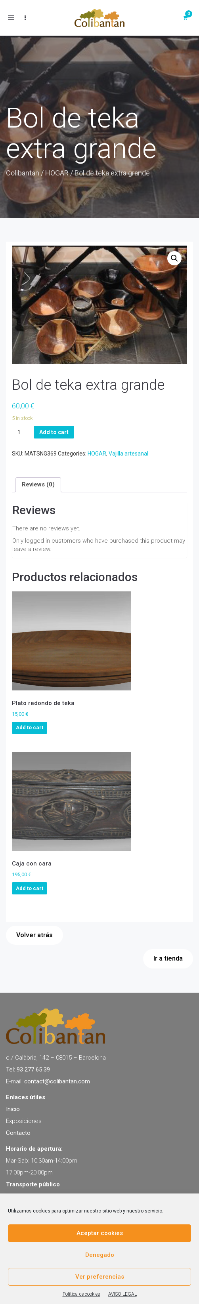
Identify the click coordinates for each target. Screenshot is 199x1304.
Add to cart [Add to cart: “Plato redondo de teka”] (29, 727)
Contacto (18, 1132)
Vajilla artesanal (128, 453)
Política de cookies (81, 1294)
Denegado (99, 1254)
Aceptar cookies (100, 1233)
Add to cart (54, 432)
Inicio (13, 1109)
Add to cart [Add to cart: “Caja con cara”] (29, 888)
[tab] (38, 484)
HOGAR (57, 173)
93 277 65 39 (33, 1069)
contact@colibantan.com (57, 1081)
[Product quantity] (22, 432)
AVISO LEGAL (122, 1294)
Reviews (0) (38, 484)
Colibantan (22, 173)
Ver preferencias (99, 1276)
